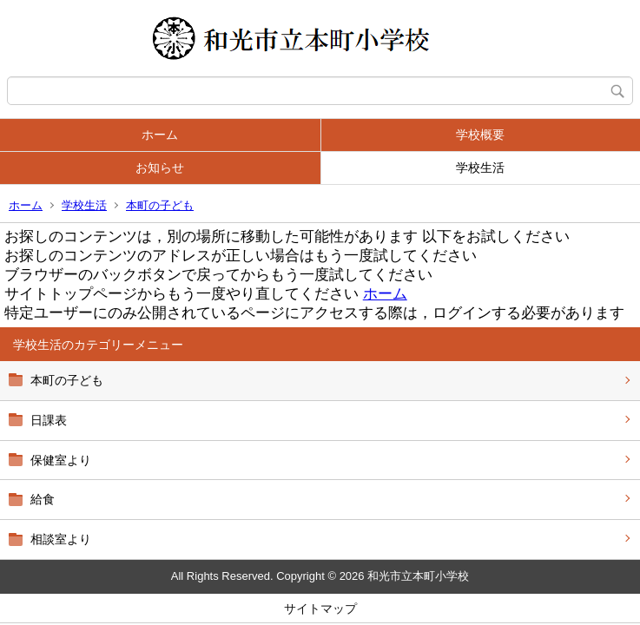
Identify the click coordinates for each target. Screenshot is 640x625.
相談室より (60, 539)
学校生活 (480, 167)
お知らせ (159, 167)
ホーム (160, 134)
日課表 (48, 420)
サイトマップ (320, 608)
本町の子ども (160, 205)
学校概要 (480, 134)
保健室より (60, 460)
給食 (42, 499)
